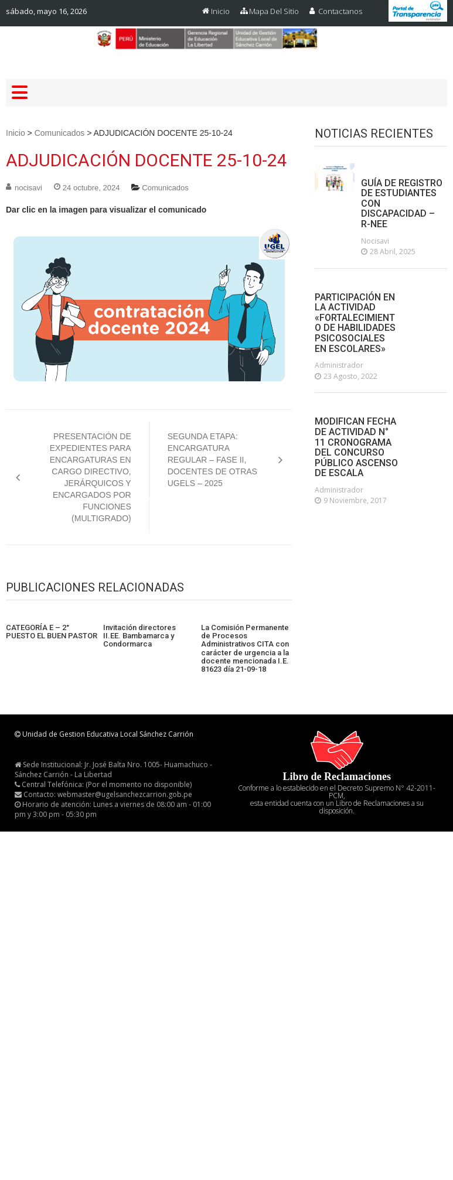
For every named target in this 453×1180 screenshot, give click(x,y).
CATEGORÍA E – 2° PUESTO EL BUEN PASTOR (51, 632)
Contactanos (340, 11)
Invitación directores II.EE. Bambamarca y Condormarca (139, 636)
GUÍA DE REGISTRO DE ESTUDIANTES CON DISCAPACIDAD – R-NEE (401, 204)
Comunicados (60, 133)
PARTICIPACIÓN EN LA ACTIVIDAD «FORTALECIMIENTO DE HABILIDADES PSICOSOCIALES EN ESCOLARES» (355, 323)
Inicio (220, 11)
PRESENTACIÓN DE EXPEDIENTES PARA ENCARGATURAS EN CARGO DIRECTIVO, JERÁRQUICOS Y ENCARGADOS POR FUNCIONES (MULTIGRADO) (90, 477)
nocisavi (28, 187)
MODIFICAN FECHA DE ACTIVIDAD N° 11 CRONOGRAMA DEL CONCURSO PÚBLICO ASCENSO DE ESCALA (356, 447)
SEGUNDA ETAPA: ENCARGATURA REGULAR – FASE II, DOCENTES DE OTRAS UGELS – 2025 (212, 460)
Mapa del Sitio (274, 11)
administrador (339, 365)
